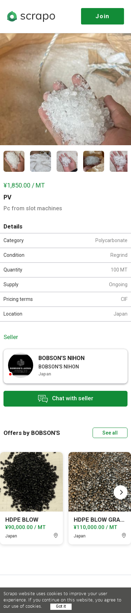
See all (110, 433)
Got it (61, 606)
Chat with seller (65, 399)
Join (102, 16)
